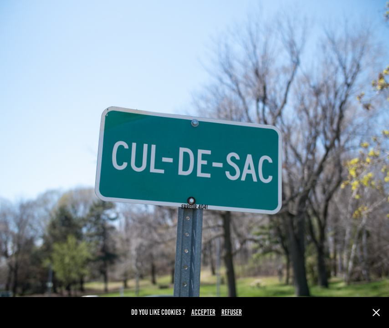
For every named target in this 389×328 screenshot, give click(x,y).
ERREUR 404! (194, 207)
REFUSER (231, 312)
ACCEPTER (203, 312)
